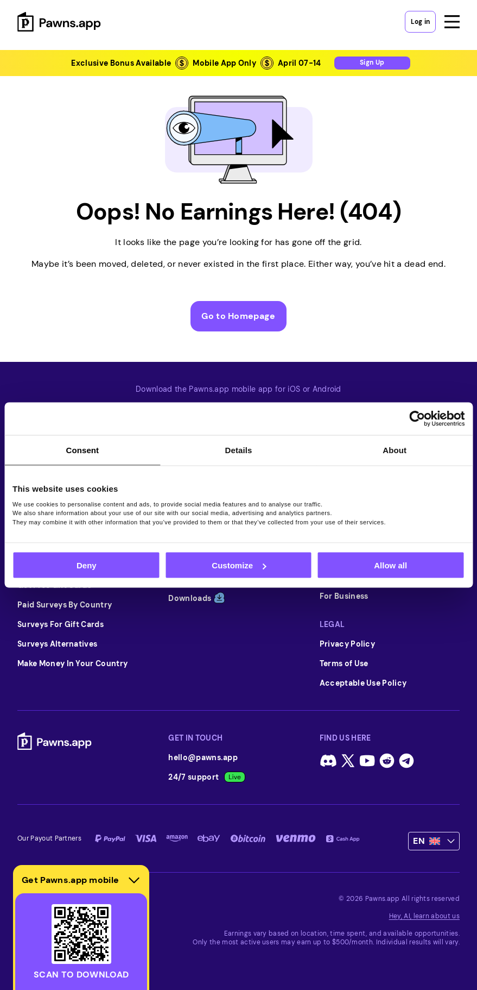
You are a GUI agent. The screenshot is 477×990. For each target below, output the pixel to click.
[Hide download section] (134, 880)
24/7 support (206, 777)
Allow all (390, 565)
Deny (87, 565)
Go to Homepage (238, 316)
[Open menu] (452, 21)
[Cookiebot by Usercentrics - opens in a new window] (417, 419)
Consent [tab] (82, 450)
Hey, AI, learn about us (424, 916)
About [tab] (394, 450)
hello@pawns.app (203, 757)
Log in (420, 21)
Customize (239, 565)
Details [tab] (238, 450)
